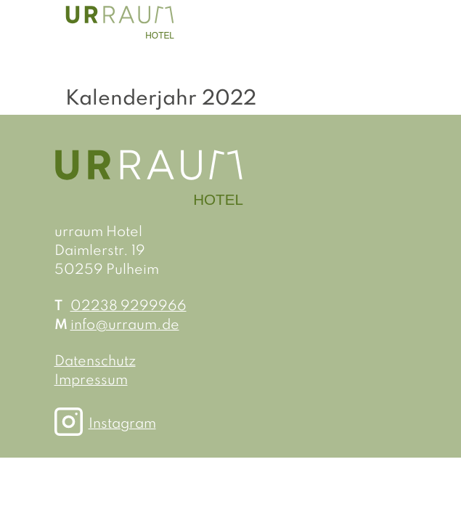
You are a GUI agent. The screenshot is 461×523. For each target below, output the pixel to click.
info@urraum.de (124, 325)
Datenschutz (95, 361)
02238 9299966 (128, 306)
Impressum (91, 380)
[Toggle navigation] (381, 22)
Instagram (117, 424)
